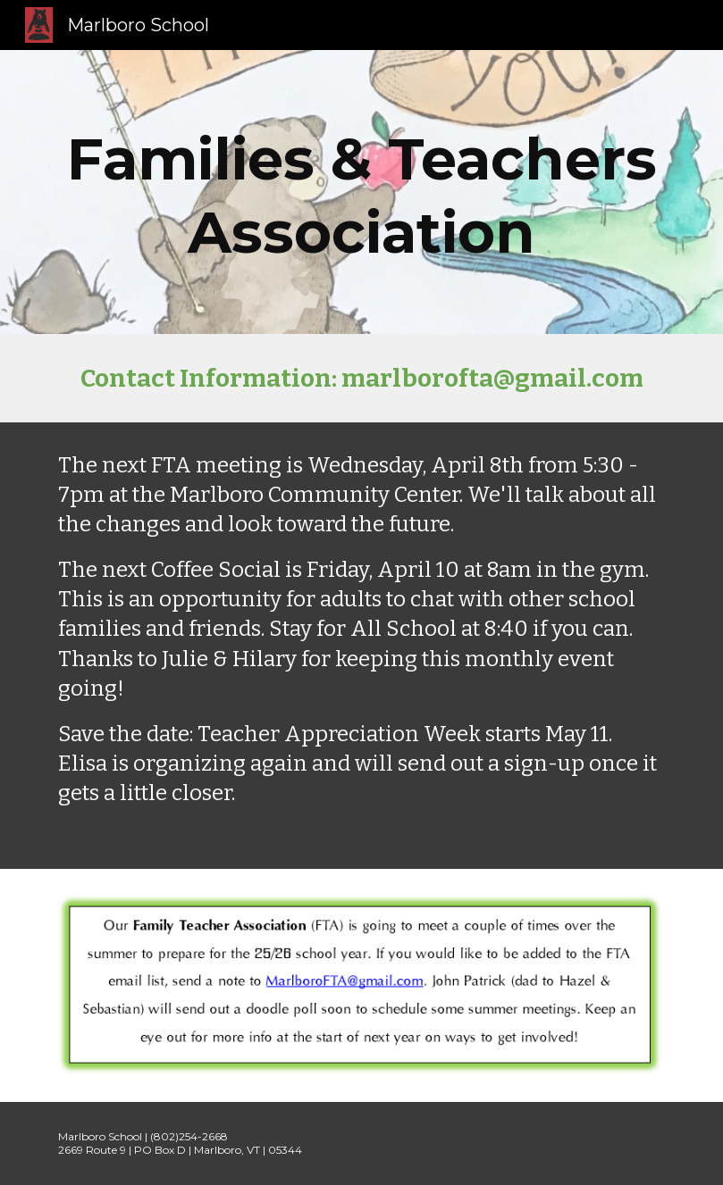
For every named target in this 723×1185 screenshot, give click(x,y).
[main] (361, 192)
